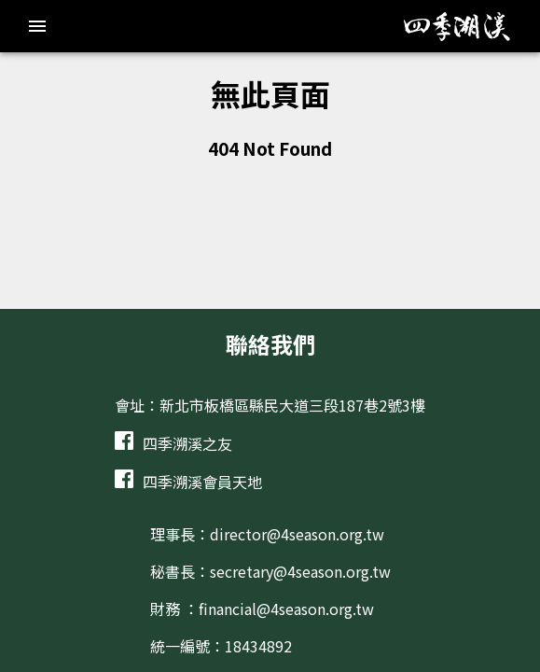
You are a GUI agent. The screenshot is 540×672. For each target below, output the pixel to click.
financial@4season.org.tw (286, 608)
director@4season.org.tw (297, 534)
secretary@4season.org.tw (300, 571)
